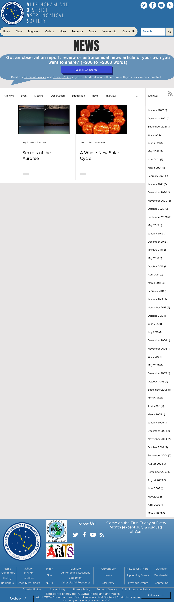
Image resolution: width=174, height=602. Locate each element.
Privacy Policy (62, 77)
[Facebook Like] (89, 540)
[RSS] (170, 5)
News (95, 95)
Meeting (39, 95)
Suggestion (78, 95)
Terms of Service (35, 77)
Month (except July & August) (136, 527)
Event (24, 95)
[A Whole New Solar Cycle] (101, 119)
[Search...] (150, 32)
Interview (111, 95)
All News (9, 95)
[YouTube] (161, 5)
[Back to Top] (155, 595)
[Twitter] (144, 5)
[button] (19, 31)
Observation (58, 95)
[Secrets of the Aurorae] (44, 119)
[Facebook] (152, 5)
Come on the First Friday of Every (136, 523)
